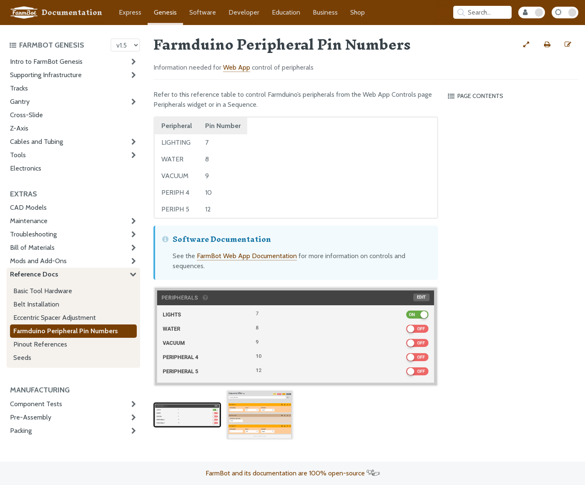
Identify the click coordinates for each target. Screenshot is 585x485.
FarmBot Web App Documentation (247, 256)
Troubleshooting (33, 234)
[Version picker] (125, 45)
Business (325, 12)
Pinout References (40, 344)
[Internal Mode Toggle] (531, 12)
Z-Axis (19, 128)
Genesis (165, 12)
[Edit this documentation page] (567, 44)
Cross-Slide (26, 115)
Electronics (25, 168)
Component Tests (36, 404)
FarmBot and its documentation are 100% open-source (293, 473)
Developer (243, 12)
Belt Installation (36, 304)
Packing (21, 431)
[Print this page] (547, 44)
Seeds (22, 358)
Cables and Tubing (36, 142)
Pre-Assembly (30, 417)
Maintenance (29, 221)
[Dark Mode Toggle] (565, 12)
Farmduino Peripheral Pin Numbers (65, 331)
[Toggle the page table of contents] (511, 96)
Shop (357, 12)
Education (286, 12)
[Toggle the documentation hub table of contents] (58, 45)
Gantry (20, 102)
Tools (18, 155)
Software (202, 12)
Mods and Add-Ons (38, 261)
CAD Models (28, 207)
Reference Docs (34, 274)
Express (130, 12)
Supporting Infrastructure (46, 75)
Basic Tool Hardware (42, 291)
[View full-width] (526, 44)
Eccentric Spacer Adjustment (54, 318)
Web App (236, 67)
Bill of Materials (32, 247)
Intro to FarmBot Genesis (46, 61)
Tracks (19, 88)
